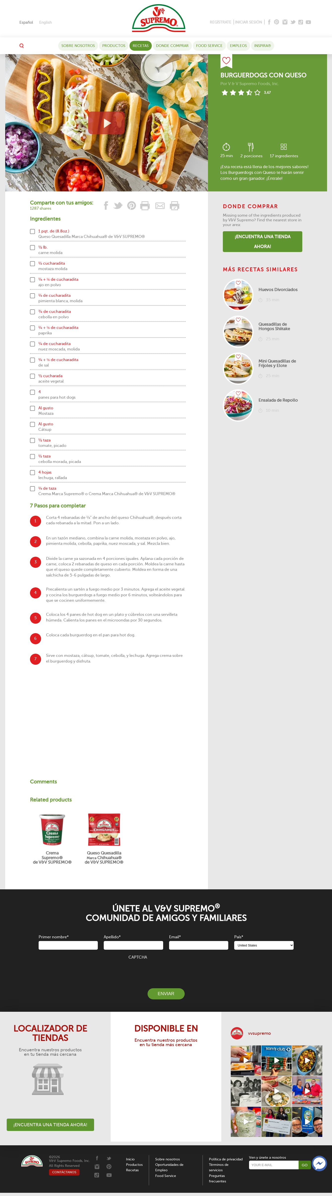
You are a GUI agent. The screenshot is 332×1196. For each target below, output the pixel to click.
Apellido (112, 937)
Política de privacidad (226, 1159)
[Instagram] (285, 22)
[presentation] (166, 971)
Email (175, 937)
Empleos (238, 46)
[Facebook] (269, 22)
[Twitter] (293, 22)
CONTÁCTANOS (64, 1172)
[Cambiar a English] (45, 22)
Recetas (141, 46)
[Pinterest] (276, 22)
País (238, 937)
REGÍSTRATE (220, 22)
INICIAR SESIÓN (248, 22)
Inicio (130, 1159)
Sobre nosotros (78, 46)
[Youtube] (308, 22)
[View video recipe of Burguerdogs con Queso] (106, 122)
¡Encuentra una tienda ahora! (262, 241)
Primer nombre (54, 937)
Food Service (209, 46)
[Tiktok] (301, 22)
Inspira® (262, 46)
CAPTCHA (137, 957)
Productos (113, 46)
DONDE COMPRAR (172, 46)
